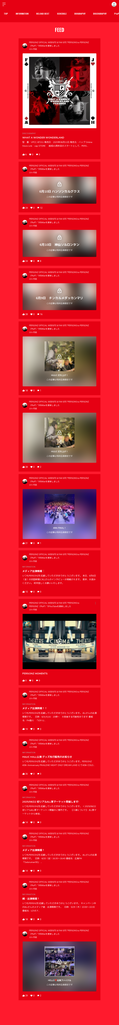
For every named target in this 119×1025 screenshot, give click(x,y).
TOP (6, 13)
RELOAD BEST (42, 13)
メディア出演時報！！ (34, 708)
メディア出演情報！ (33, 850)
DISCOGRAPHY (99, 13)
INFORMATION (22, 13)
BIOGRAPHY (79, 13)
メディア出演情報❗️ (33, 571)
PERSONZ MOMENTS (35, 673)
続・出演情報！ (31, 898)
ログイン (114, 4)
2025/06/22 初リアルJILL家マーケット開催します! (50, 802)
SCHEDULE (62, 13)
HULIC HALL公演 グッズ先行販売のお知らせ (47, 757)
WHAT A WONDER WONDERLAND (43, 137)
